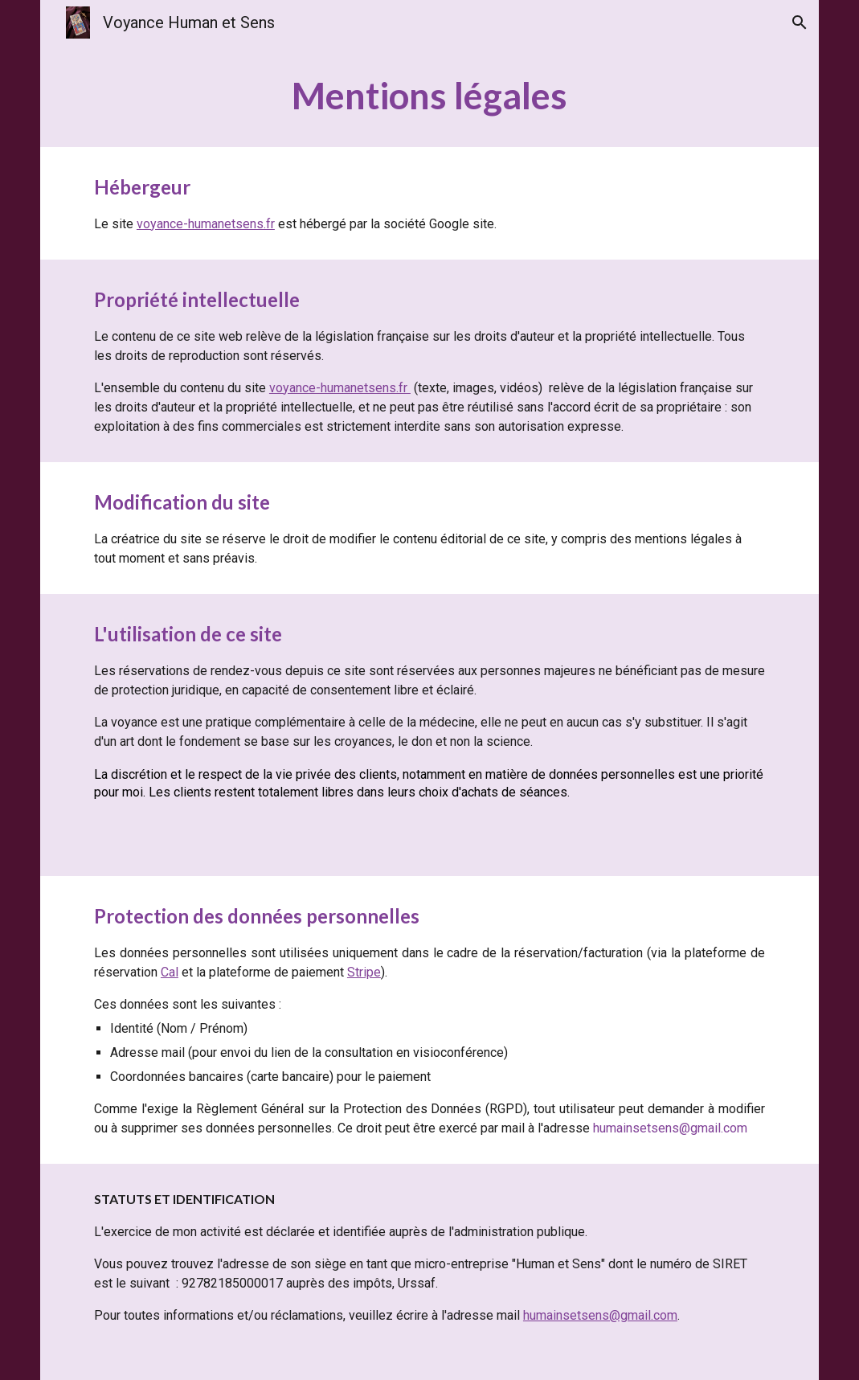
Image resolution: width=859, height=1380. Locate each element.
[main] (429, 96)
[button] (799, 22)
